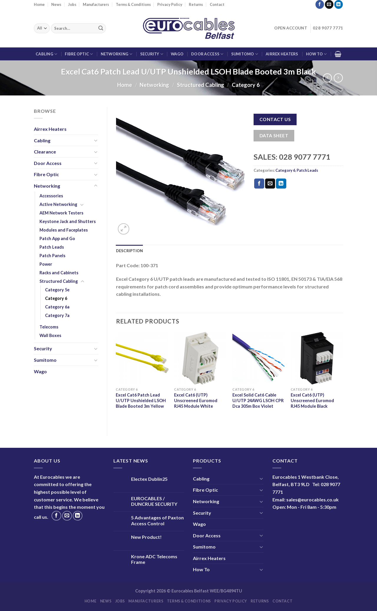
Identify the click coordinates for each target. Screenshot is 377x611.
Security (151, 54)
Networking (117, 54)
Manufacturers (96, 4)
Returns (196, 4)
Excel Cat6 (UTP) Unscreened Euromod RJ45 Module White (195, 400)
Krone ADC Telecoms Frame (154, 559)
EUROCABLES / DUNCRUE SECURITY (154, 501)
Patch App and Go (57, 238)
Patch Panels (52, 255)
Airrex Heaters (282, 54)
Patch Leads (51, 247)
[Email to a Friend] (270, 184)
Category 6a (57, 306)
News (56, 4)
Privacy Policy (169, 4)
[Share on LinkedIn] (281, 184)
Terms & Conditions (133, 4)
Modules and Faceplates (63, 229)
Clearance (45, 151)
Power (45, 264)
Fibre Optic (79, 54)
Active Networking (58, 204)
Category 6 (246, 85)
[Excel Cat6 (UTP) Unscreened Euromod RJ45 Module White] (200, 358)
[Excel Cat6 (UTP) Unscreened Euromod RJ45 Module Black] (317, 358)
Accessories (51, 195)
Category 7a (57, 315)
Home (39, 4)
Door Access (207, 54)
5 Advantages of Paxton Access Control (157, 520)
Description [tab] (129, 250)
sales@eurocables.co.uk (312, 499)
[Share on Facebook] (259, 184)
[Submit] (101, 28)
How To (316, 54)
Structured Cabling (200, 85)
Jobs (72, 4)
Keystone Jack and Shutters (67, 221)
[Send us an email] (329, 4)
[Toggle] (95, 140)
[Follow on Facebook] (319, 4)
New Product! (146, 537)
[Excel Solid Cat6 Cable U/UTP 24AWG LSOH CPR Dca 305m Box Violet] (258, 358)
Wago (177, 54)
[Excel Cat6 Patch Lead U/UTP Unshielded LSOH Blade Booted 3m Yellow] (142, 358)
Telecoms (48, 326)
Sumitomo (244, 54)
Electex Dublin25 (149, 479)
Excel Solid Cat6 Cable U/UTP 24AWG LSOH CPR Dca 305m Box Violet (258, 400)
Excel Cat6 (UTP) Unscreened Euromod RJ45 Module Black (312, 400)
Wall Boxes (50, 335)
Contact (217, 4)
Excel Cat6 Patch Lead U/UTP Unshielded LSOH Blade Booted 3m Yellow (141, 400)
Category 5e (57, 289)
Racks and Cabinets (58, 272)
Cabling (46, 54)
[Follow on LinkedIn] (338, 4)
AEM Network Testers (61, 212)
